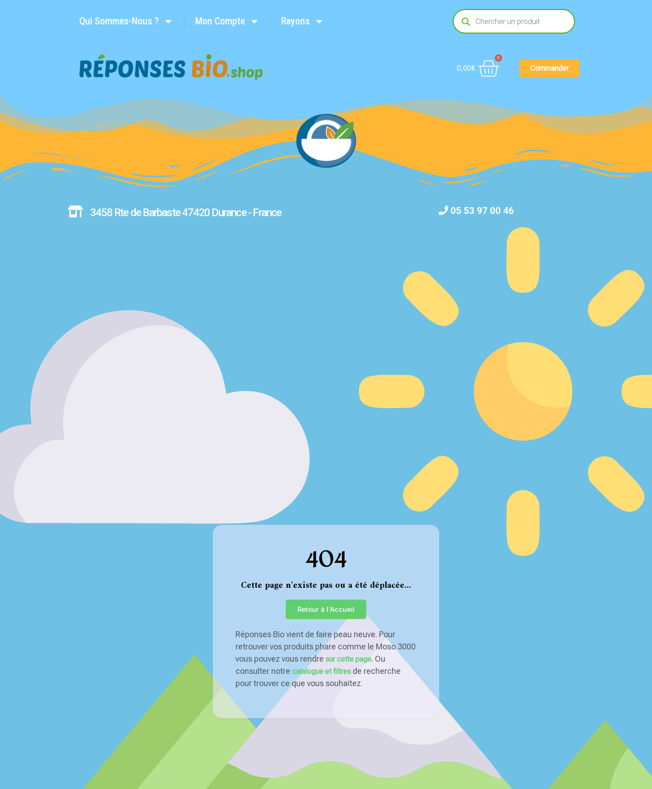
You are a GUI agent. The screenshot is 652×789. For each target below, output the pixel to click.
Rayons (302, 21)
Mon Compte (227, 21)
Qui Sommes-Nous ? (126, 21)
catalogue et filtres (321, 671)
